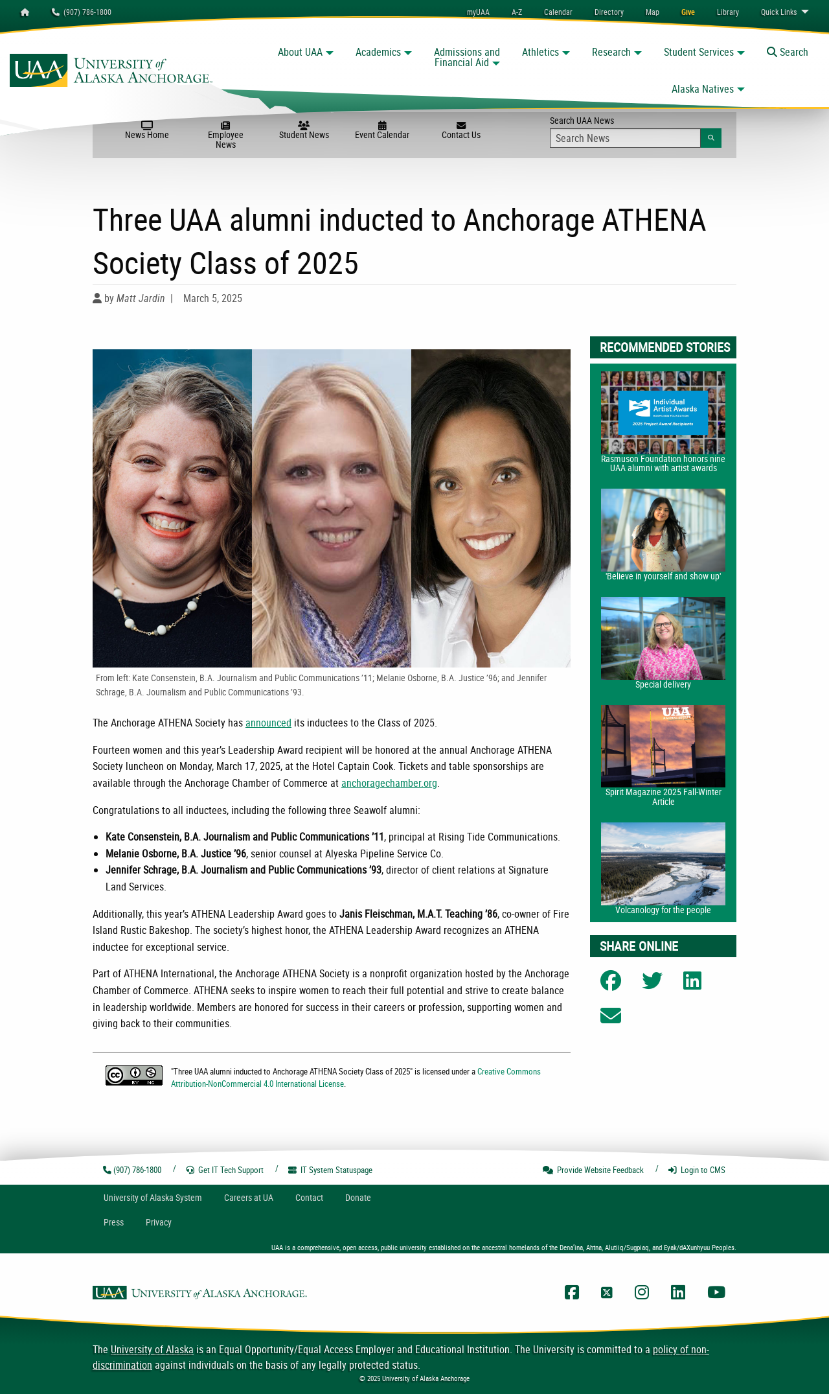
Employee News (226, 135)
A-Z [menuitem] (517, 11)
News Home (147, 131)
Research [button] (611, 52)
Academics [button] (378, 52)
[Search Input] (625, 138)
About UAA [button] (300, 52)
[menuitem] (558, 11)
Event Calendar (382, 131)
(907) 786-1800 (81, 11)
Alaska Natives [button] (703, 89)
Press (114, 1222)
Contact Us (461, 131)
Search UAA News (635, 131)
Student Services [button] (699, 52)
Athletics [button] (540, 52)
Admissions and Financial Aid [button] (467, 57)
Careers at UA (248, 1197)
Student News (304, 131)
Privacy (159, 1222)
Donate (358, 1197)
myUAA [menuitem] (478, 11)
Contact (309, 1197)
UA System (153, 1197)
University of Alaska (152, 1349)
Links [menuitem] (779, 11)
